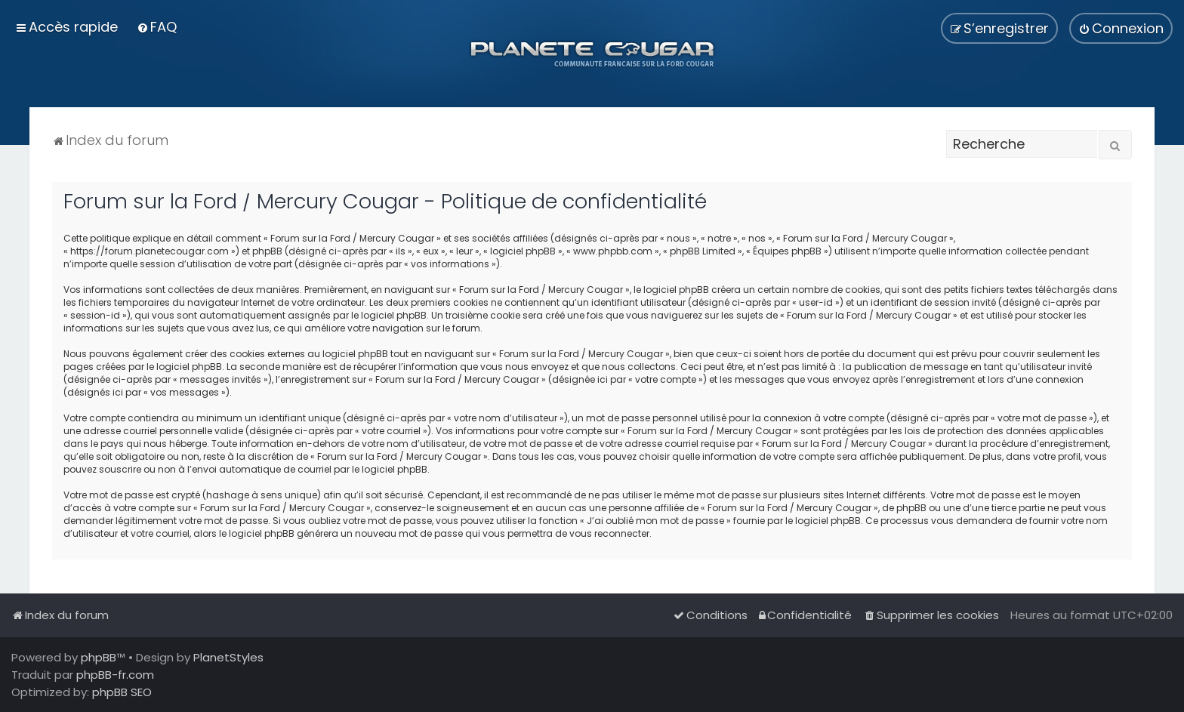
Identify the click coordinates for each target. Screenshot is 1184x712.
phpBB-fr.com (115, 675)
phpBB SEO (122, 692)
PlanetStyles (228, 657)
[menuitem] (156, 27)
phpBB (98, 657)
